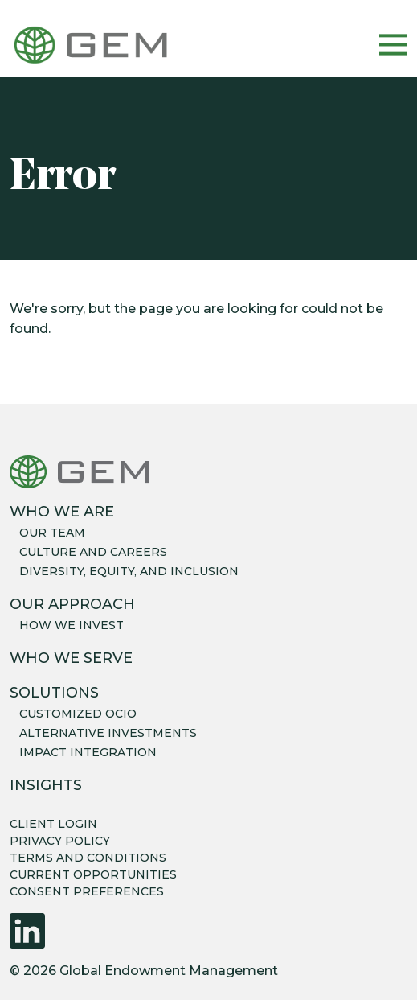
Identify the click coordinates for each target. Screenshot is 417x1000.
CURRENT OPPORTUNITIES (93, 874)
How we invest (71, 625)
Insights (46, 785)
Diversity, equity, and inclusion (129, 571)
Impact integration (88, 752)
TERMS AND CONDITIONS (88, 857)
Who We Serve (71, 658)
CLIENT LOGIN (53, 824)
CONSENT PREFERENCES (87, 891)
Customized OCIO (78, 713)
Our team (52, 532)
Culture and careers (93, 552)
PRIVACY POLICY (60, 840)
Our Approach (72, 604)
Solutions (54, 693)
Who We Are (62, 512)
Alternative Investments (108, 733)
